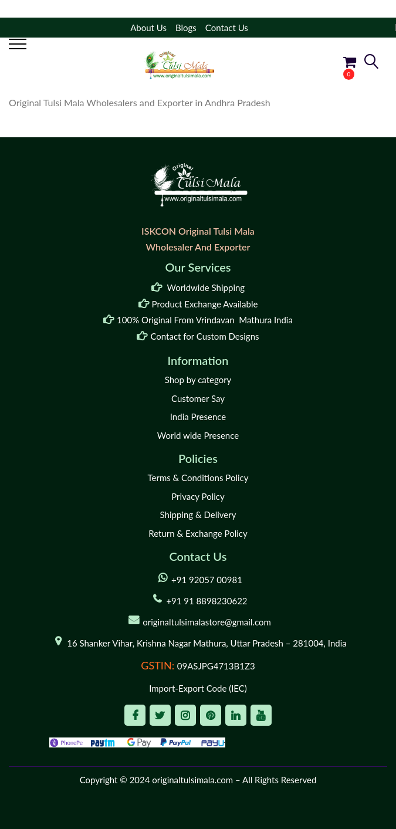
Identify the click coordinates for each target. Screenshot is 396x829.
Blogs (186, 27)
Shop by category (198, 379)
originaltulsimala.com (192, 779)
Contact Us (226, 27)
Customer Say (198, 398)
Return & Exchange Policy (197, 533)
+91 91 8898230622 (206, 600)
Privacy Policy (197, 496)
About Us (148, 27)
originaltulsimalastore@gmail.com (207, 622)
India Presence (198, 416)
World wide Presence (198, 435)
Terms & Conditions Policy (198, 477)
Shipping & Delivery (198, 514)
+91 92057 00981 (206, 579)
